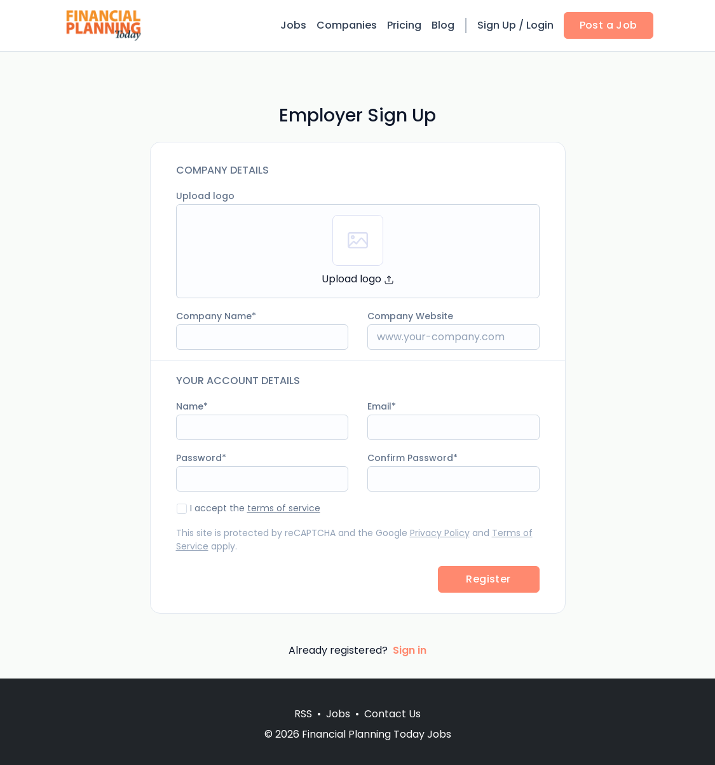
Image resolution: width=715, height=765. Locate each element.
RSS (303, 713)
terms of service (283, 508)
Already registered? (357, 650)
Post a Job (608, 25)
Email (379, 406)
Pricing (404, 25)
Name (189, 406)
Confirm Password (410, 457)
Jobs (293, 25)
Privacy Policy (440, 533)
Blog (443, 25)
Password (199, 457)
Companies (347, 25)
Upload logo (205, 196)
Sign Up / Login (515, 25)
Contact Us (392, 713)
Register (488, 579)
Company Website (410, 316)
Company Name (214, 316)
